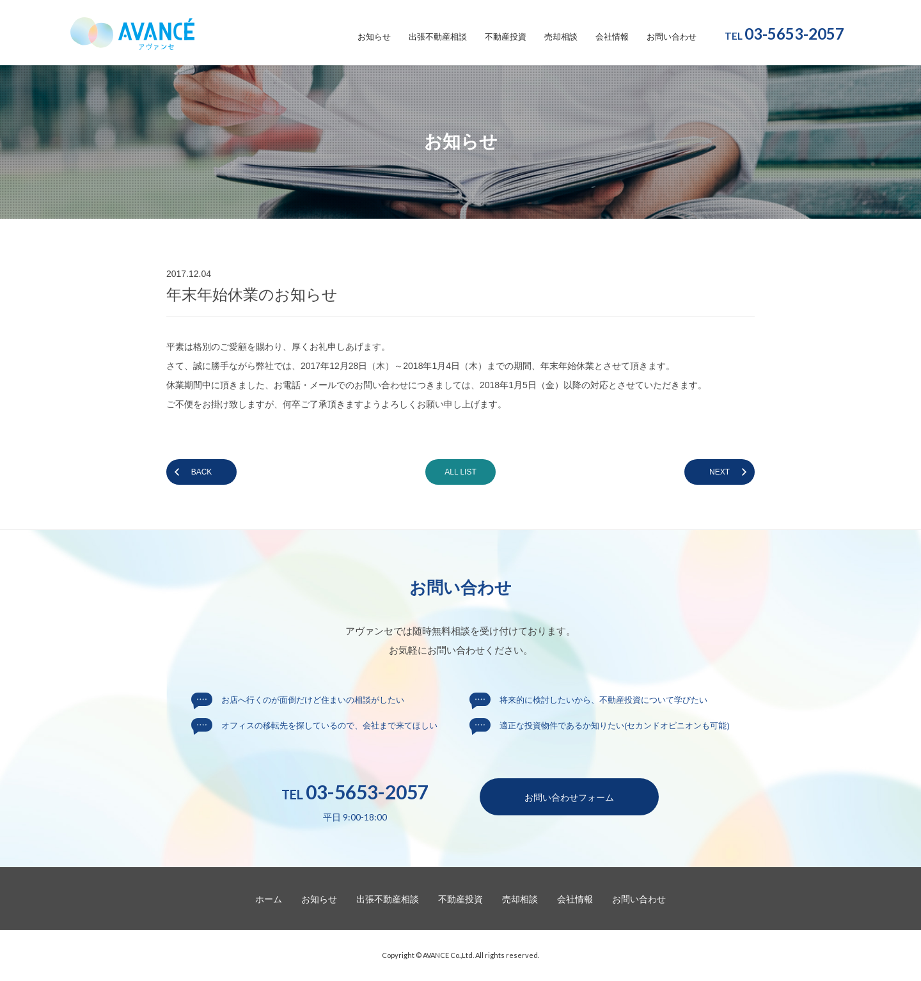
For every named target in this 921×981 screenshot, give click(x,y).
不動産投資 (505, 37)
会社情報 (612, 37)
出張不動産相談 (438, 37)
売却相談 (561, 37)
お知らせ (374, 37)
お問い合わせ (672, 37)
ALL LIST (460, 471)
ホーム (268, 899)
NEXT (719, 471)
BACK (201, 471)
